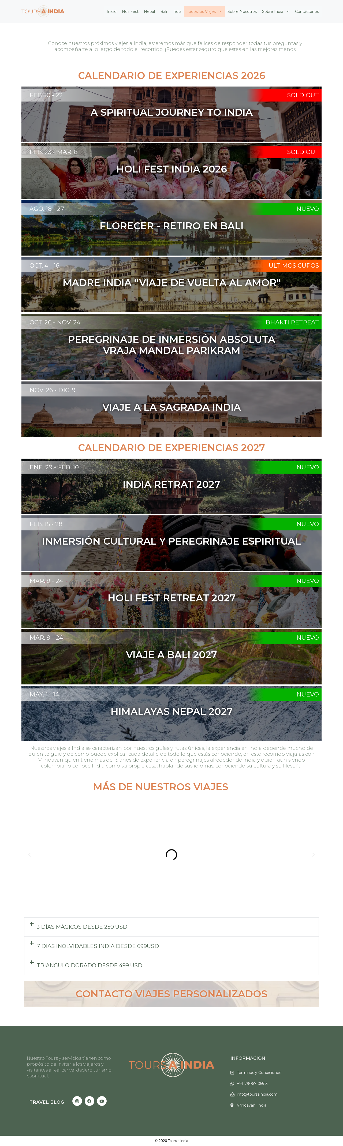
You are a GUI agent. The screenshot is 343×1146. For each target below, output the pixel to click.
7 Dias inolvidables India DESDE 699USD (98, 946)
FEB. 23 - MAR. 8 (53, 152)
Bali (163, 11)
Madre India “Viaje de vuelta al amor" (172, 283)
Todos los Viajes (206, 11)
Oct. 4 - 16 (44, 265)
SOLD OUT (303, 95)
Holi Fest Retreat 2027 (172, 598)
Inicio (112, 11)
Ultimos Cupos (294, 265)
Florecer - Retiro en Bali (172, 226)
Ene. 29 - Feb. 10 (54, 467)
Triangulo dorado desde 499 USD (89, 965)
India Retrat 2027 (171, 484)
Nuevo (307, 208)
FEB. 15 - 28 (45, 524)
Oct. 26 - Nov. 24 (54, 322)
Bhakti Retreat (292, 322)
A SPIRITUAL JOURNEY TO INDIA (172, 112)
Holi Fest (130, 11)
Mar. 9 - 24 (46, 581)
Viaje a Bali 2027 (171, 655)
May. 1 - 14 (44, 694)
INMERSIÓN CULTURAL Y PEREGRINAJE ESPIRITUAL (171, 541)
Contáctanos (307, 11)
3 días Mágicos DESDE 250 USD (82, 927)
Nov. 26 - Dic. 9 (52, 390)
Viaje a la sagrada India (171, 407)
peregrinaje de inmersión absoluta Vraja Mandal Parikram (171, 345)
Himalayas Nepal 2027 (172, 711)
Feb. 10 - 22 (46, 95)
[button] (29, 854)
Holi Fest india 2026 (171, 169)
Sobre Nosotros (242, 11)
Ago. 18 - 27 (46, 208)
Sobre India (277, 11)
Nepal (149, 11)
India (176, 11)
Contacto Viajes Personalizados (171, 994)
